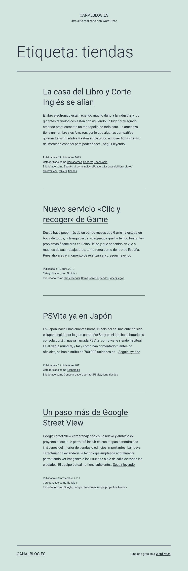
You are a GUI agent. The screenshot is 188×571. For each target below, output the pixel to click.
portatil (88, 374)
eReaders (97, 166)
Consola (69, 374)
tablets (63, 171)
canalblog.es (94, 15)
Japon (78, 374)
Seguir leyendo (114, 144)
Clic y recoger (72, 278)
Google (68, 487)
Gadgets (88, 162)
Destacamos (74, 162)
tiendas (72, 171)
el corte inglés (82, 166)
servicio (93, 278)
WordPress (163, 554)
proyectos (111, 487)
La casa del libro (114, 166)
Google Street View (84, 487)
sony (105, 374)
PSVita (97, 374)
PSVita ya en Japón (77, 316)
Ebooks (68, 166)
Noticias (72, 273)
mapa (100, 487)
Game (84, 278)
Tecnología (100, 162)
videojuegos (117, 278)
